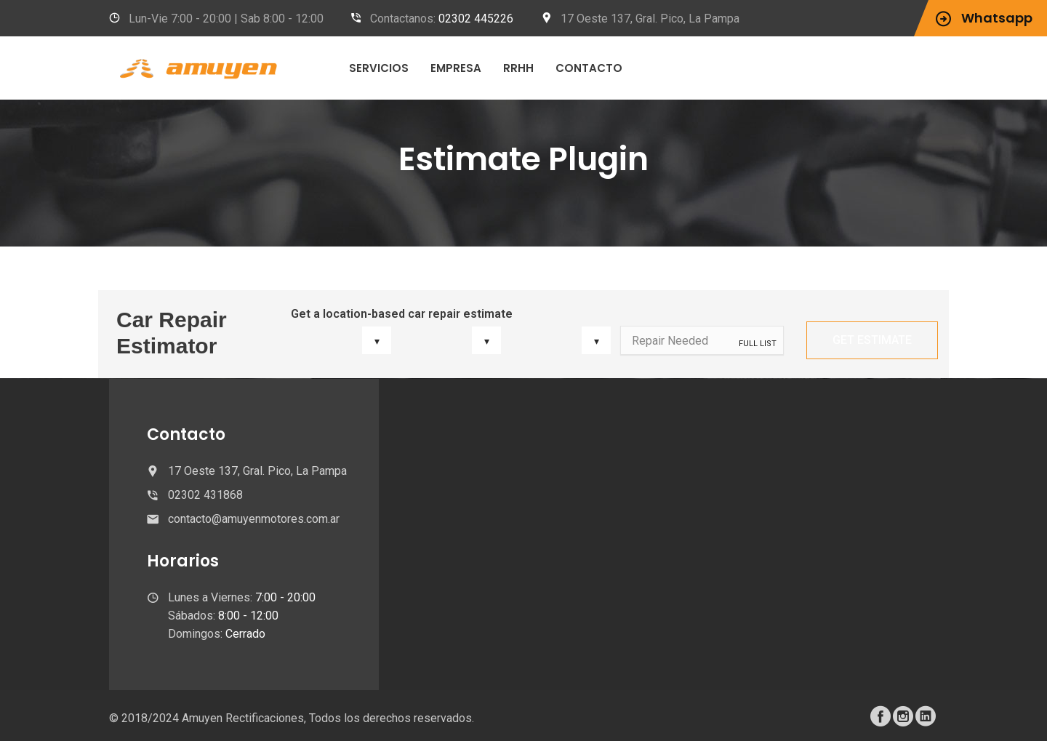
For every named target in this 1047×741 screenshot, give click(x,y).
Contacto (588, 68)
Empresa (455, 68)
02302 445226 (475, 18)
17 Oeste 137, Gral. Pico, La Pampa (650, 18)
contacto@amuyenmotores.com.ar (254, 519)
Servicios (379, 68)
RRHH (518, 68)
